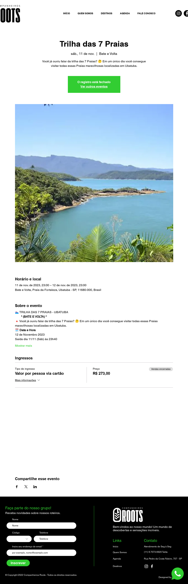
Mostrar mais (23, 345)
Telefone (43, 533)
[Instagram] (178, 13)
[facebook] (152, 566)
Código (16, 533)
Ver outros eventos (94, 86)
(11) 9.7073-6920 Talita (156, 552)
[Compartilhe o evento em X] (26, 486)
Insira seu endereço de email (27, 546)
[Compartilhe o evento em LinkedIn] (35, 486)
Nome (15, 519)
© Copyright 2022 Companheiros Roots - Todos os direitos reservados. (41, 575)
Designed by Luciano (169, 577)
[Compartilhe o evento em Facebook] (17, 486)
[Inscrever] (18, 563)
